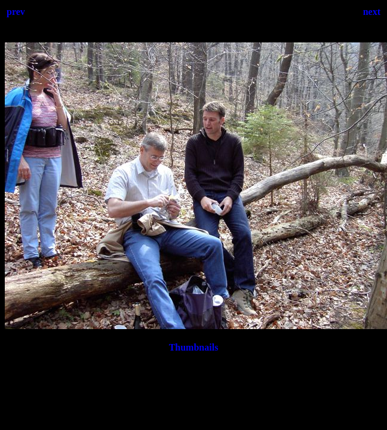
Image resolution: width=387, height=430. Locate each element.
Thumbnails (194, 347)
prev (16, 12)
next (371, 12)
